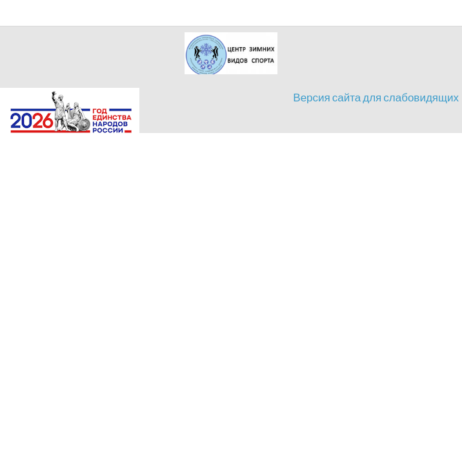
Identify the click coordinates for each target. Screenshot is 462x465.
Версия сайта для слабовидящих (376, 97)
